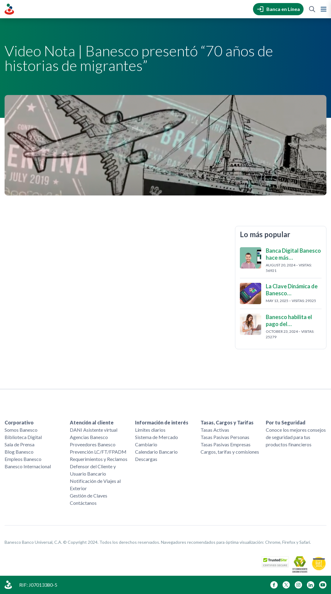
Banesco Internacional (28, 466)
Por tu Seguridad (285, 422)
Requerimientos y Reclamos (98, 459)
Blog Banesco (19, 452)
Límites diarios (150, 430)
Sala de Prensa (19, 444)
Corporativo (19, 422)
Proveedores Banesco (93, 444)
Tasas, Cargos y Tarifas (227, 422)
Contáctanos (83, 503)
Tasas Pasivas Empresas (226, 444)
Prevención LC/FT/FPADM (98, 452)
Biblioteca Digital (23, 437)
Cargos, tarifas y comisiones (230, 452)
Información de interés (161, 422)
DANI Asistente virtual (93, 430)
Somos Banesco (21, 430)
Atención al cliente (92, 422)
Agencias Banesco (89, 437)
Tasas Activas (215, 430)
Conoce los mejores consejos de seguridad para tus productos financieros (296, 437)
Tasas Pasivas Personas (225, 437)
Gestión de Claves (88, 495)
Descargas (146, 459)
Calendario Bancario (156, 452)
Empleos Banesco (23, 459)
